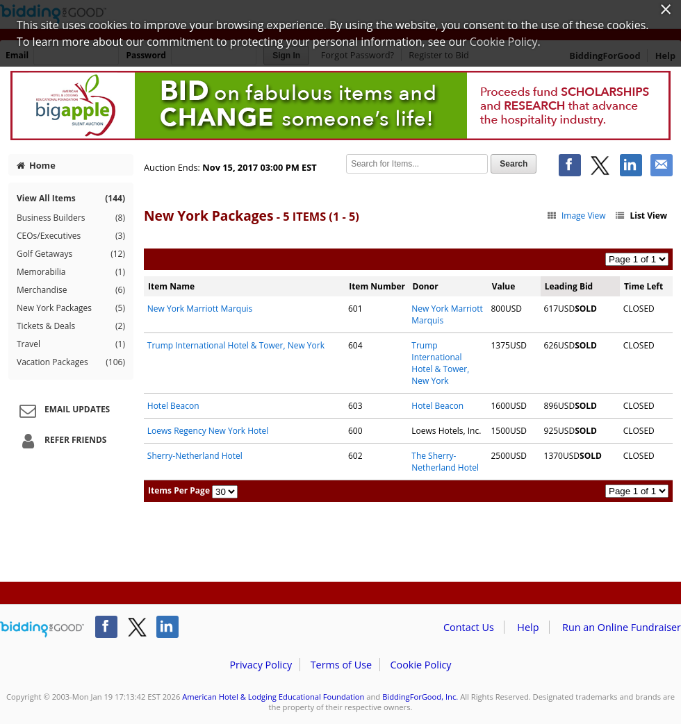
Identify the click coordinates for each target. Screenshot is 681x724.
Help (528, 627)
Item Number (377, 286)
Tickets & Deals (71, 326)
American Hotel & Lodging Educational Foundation (273, 696)
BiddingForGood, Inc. (420, 696)
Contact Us (468, 627)
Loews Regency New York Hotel (208, 431)
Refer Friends (60, 440)
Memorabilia (71, 272)
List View (640, 215)
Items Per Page (179, 490)
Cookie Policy (420, 664)
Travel (71, 344)
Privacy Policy (260, 664)
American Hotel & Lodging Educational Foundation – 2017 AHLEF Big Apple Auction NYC (340, 105)
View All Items (71, 198)
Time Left (643, 286)
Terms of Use (341, 664)
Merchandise (71, 290)
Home (36, 165)
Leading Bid (569, 286)
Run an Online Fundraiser (621, 627)
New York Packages (71, 308)
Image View (575, 215)
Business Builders (71, 218)
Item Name (171, 286)
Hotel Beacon (173, 406)
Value (504, 286)
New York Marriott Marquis (199, 308)
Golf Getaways (71, 254)
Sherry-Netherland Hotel (195, 456)
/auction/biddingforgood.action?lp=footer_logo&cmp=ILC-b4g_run (42, 629)
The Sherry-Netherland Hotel (445, 461)
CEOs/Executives (71, 236)
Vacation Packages (71, 362)
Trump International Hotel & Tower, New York (236, 345)
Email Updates (62, 410)
